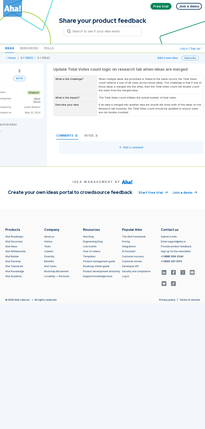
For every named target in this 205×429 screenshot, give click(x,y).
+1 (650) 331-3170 (171, 261)
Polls (49, 48)
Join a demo (184, 192)
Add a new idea (167, 57)
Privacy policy (167, 299)
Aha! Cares (50, 266)
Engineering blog (93, 241)
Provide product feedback (176, 246)
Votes (91, 136)
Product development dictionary (101, 271)
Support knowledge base (97, 276)
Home (11, 57)
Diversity (49, 256)
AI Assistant (128, 251)
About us (49, 236)
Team (47, 246)
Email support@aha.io (173, 241)
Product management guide (99, 261)
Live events (90, 246)
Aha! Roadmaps (14, 236)
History (48, 241)
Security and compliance (136, 271)
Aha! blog (88, 236)
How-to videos (91, 251)
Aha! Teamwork (14, 266)
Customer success (133, 256)
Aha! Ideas (11, 246)
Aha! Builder (12, 256)
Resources (29, 48)
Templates (89, 256)
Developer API (130, 266)
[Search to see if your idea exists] (104, 31)
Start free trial (153, 192)
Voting (36, 101)
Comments (67, 136)
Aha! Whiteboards (15, 251)
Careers (48, 251)
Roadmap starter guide (96, 266)
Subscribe (190, 58)
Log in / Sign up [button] (191, 48)
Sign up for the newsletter (176, 251)
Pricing (126, 241)
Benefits (49, 261)
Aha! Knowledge (14, 271)
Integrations (129, 246)
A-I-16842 (27, 57)
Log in (125, 276)
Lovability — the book (56, 276)
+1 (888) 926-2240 (172, 256)
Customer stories (132, 261)
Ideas (9, 48)
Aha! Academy (13, 276)
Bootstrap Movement (56, 271)
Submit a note (169, 236)
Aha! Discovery (14, 241)
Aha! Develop (13, 261)
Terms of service (189, 299)
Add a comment (131, 147)
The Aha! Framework (134, 236)
